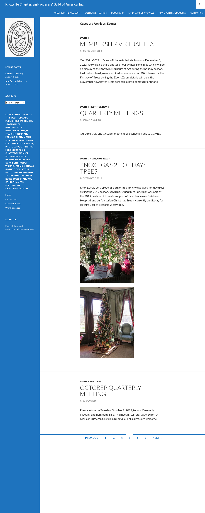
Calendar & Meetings (95, 13)
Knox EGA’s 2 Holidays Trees (113, 168)
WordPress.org (12, 207)
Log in (8, 195)
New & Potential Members (172, 13)
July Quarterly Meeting (16, 81)
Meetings (95, 106)
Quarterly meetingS (111, 113)
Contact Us (196, 13)
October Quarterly (14, 73)
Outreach (103, 158)
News (105, 106)
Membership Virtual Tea (117, 44)
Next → (158, 437)
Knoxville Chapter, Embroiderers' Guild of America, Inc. (44, 4)
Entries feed (11, 199)
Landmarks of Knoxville (141, 13)
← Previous (90, 437)
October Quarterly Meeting (110, 391)
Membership (117, 13)
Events (84, 37)
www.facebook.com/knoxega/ (19, 229)
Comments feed (13, 203)
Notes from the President (66, 13)
